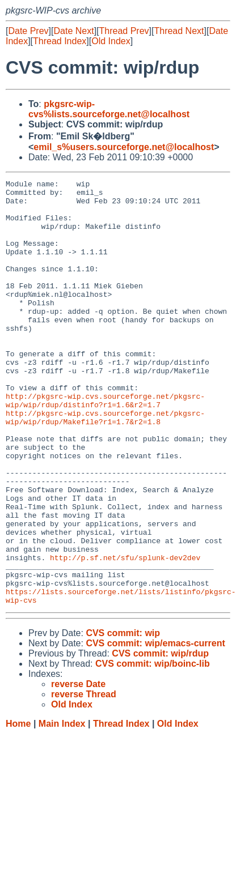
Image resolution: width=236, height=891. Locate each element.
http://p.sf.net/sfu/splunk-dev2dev (125, 634)
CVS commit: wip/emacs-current (155, 728)
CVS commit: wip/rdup (160, 738)
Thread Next (179, 31)
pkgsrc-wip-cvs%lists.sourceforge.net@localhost (108, 109)
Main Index (62, 808)
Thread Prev (124, 31)
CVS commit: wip (123, 718)
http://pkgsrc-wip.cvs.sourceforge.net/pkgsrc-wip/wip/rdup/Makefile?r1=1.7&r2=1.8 (105, 465)
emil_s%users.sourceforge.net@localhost (123, 147)
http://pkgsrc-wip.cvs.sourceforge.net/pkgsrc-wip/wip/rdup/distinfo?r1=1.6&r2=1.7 (105, 445)
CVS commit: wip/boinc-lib (152, 748)
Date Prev (28, 31)
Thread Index (59, 41)
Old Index (110, 41)
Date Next (73, 31)
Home (18, 808)
